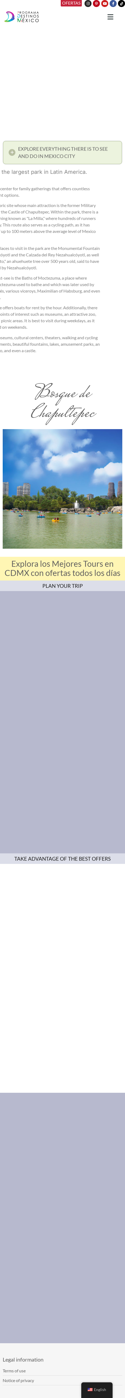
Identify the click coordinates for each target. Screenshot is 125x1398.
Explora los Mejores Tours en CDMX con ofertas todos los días (62, 568)
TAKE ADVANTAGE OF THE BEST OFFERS (62, 859)
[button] (62, 154)
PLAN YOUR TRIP (62, 586)
